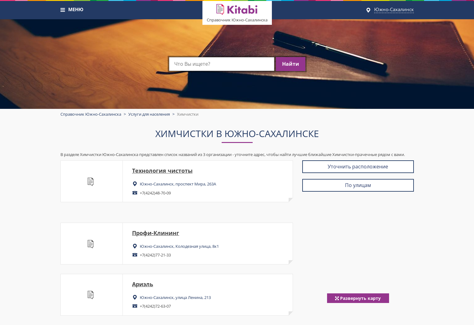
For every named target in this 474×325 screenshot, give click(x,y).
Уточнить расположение (358, 166)
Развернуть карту (358, 298)
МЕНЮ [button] (75, 9)
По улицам (358, 185)
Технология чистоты (162, 170)
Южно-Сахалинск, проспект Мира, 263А (178, 184)
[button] (62, 10)
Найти (290, 63)
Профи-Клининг (155, 233)
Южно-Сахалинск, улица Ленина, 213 (175, 297)
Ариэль (142, 284)
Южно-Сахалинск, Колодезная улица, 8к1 (179, 246)
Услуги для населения (149, 114)
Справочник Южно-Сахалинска (237, 20)
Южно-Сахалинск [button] (394, 9)
